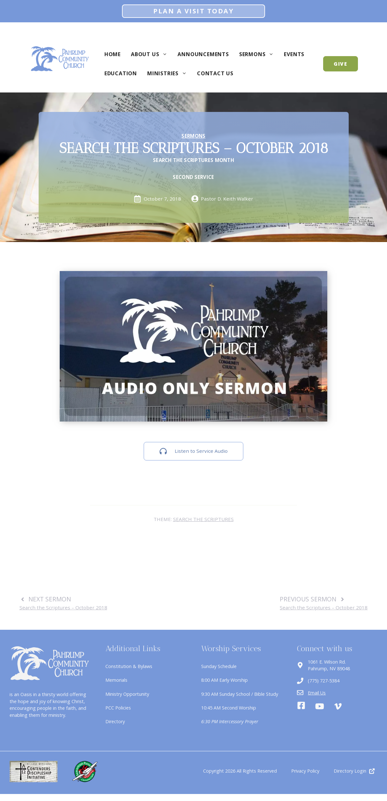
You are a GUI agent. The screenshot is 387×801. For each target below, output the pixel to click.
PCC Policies (118, 708)
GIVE (341, 64)
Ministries (169, 73)
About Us (151, 54)
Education (120, 73)
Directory (115, 721)
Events (294, 54)
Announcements (203, 54)
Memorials (116, 680)
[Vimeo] (338, 706)
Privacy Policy (305, 771)
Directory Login (350, 771)
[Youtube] (319, 706)
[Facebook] (301, 706)
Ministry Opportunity (127, 694)
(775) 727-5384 (323, 681)
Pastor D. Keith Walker (227, 198)
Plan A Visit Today (193, 11)
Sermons (259, 54)
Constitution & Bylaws (128, 666)
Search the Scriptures (203, 519)
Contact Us (215, 73)
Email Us (317, 693)
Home (112, 54)
